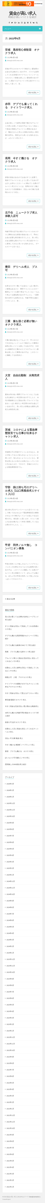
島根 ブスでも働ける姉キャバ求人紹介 (20, 652)
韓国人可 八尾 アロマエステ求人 (18, 677)
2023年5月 (10, 1005)
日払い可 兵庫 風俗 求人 (14, 738)
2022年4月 (10, 1089)
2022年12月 (10, 1037)
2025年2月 (10, 868)
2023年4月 (10, 1011)
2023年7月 (10, 992)
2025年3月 (10, 862)
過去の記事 (10, 599)
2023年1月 (10, 1031)
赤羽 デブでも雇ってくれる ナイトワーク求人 (21, 105)
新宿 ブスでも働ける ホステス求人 (19, 751)
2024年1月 (10, 953)
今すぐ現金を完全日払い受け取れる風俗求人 (22, 706)
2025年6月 (10, 842)
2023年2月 (10, 1024)
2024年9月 (10, 901)
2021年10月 (10, 1128)
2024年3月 (10, 940)
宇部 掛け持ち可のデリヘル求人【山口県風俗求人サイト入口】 (22, 491)
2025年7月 (10, 836)
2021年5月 (10, 1161)
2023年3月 (10, 1018)
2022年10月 (10, 1050)
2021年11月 (10, 1122)
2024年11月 (10, 888)
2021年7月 (10, 1148)
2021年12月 (10, 1115)
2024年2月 (10, 946)
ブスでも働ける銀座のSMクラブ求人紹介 (20, 645)
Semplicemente (34, 1197)
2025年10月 (10, 816)
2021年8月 (10, 1141)
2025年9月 (10, 823)
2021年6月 (10, 1154)
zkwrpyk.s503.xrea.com (15, 60)
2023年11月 (10, 966)
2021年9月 (10, 1135)
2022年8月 (10, 1063)
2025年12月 (10, 803)
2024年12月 (10, 881)
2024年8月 (10, 907)
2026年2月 (10, 790)
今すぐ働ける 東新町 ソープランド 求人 (20, 745)
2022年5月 (10, 1083)
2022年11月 (10, 1044)
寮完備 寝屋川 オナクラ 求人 (15, 700)
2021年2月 (10, 1180)
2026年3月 (10, 784)
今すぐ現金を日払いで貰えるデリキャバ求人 (22, 693)
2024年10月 (10, 894)
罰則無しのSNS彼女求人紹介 (15, 764)
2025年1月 (10, 875)
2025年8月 (10, 829)
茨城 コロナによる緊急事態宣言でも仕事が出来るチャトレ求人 (21, 433)
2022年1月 (10, 1109)
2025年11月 (10, 810)
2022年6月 (10, 1076)
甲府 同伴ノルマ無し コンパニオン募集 (21, 546)
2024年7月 (10, 914)
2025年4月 (10, 855)
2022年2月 (10, 1102)
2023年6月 (10, 998)
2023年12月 (10, 959)
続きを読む (33, 92)
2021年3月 (10, 1174)
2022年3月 (10, 1096)
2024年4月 (10, 933)
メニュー (22, 29)
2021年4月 (10, 1167)
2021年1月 (10, 1187)
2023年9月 (10, 979)
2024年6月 (10, 920)
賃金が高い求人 (22, 13)
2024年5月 (10, 927)
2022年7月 (10, 1070)
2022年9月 (10, 1057)
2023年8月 (10, 985)
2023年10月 (10, 972)
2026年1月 (10, 797)
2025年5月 (10, 849)
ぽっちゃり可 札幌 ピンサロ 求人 (17, 758)
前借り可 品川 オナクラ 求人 (15, 722)
